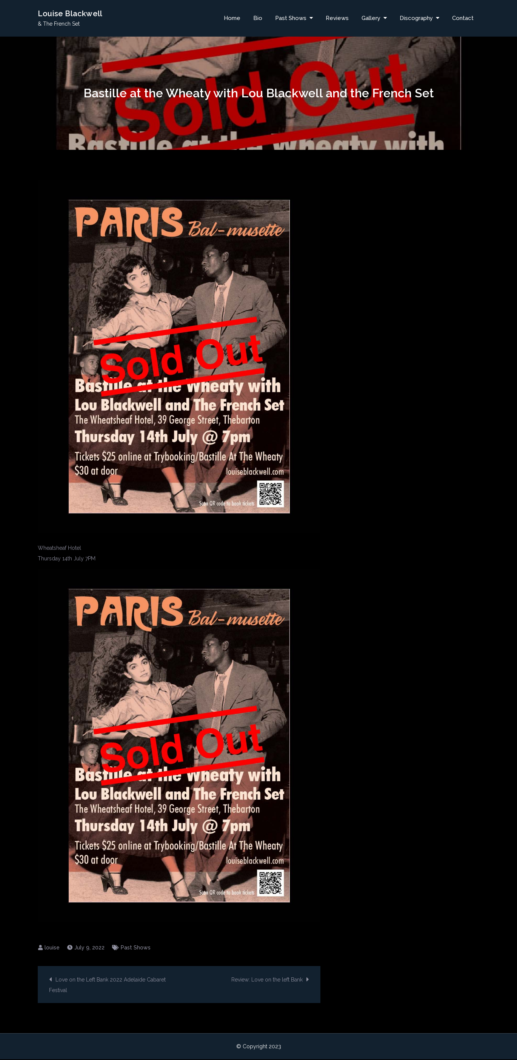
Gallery (371, 18)
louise (52, 948)
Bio (257, 18)
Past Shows (290, 18)
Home (232, 18)
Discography (416, 18)
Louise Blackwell (70, 13)
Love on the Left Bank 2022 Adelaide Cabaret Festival (107, 985)
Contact (463, 18)
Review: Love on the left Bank (267, 980)
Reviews (337, 18)
